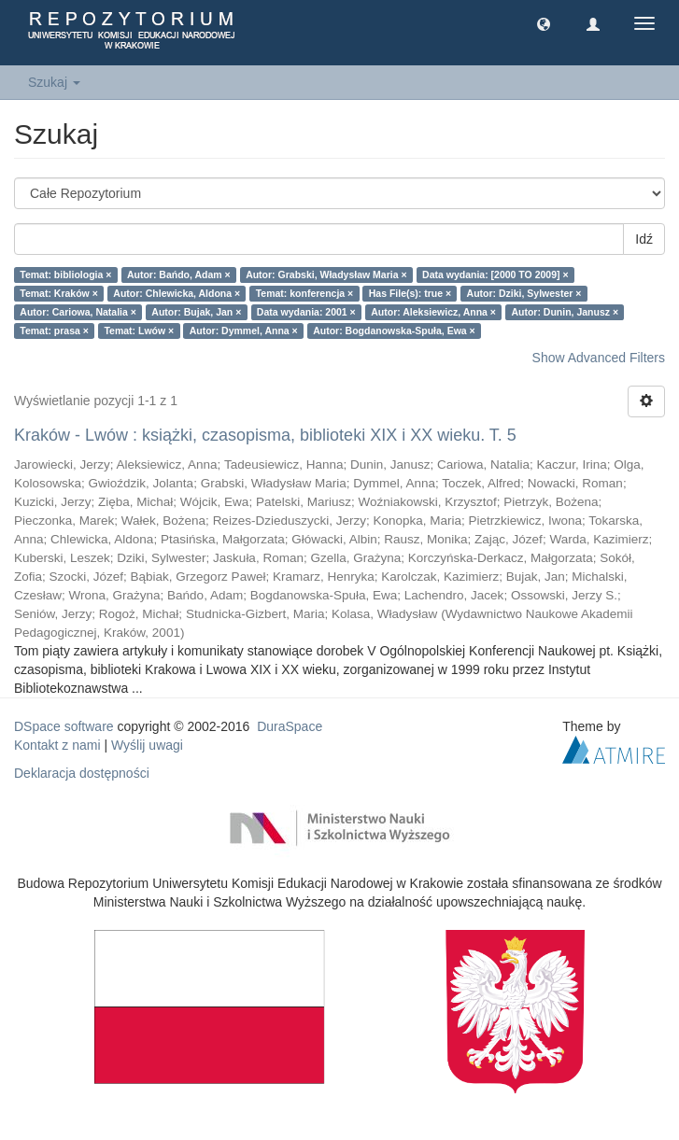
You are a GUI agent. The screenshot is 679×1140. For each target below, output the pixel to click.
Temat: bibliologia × (65, 274)
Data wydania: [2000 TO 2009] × (495, 274)
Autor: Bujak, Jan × (196, 311)
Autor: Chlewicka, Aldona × (176, 293)
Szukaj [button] (54, 82)
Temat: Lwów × (139, 330)
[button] (543, 23)
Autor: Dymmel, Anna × (244, 330)
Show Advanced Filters (598, 357)
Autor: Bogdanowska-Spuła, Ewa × (394, 330)
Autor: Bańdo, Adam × (179, 274)
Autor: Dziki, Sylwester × (524, 293)
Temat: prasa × (54, 330)
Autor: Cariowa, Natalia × (78, 311)
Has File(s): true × (410, 293)
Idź (644, 239)
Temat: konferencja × (305, 293)
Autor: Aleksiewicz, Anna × (433, 311)
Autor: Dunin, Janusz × (564, 311)
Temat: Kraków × (59, 293)
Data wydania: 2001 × (306, 311)
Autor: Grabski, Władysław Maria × (326, 274)
